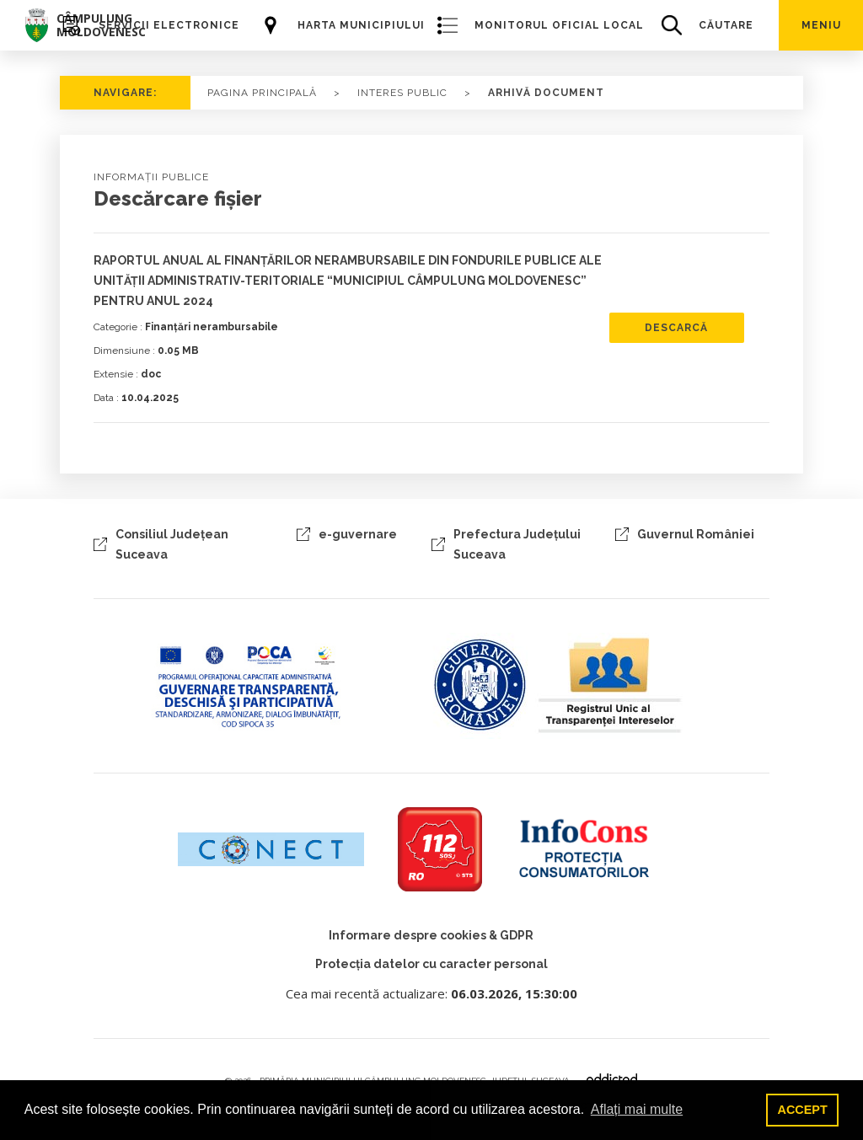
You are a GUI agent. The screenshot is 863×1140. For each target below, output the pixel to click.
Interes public (402, 93)
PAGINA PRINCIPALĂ (262, 93)
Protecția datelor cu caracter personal (431, 964)
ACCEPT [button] (803, 1109)
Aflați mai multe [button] (637, 1109)
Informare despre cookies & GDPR (431, 935)
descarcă (676, 328)
